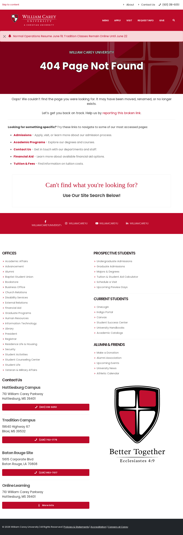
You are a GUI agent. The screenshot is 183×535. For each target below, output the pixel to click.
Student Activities (16, 354)
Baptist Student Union (19, 277)
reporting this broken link (122, 113)
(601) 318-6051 (46, 407)
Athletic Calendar (108, 373)
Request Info (146, 20)
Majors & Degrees (108, 271)
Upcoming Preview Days (112, 287)
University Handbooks (110, 327)
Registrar (11, 339)
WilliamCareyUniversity (46, 223)
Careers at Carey (118, 527)
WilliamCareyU (106, 223)
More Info (46, 505)
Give (161, 20)
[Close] (4, 36)
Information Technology (21, 323)
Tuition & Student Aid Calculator (117, 277)
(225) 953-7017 (45, 472)
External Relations (16, 302)
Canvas (102, 317)
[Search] (173, 20)
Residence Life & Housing (21, 344)
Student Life (12, 365)
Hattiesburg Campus (21, 387)
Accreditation (98, 527)
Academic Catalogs (110, 333)
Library (9, 328)
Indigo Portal (105, 312)
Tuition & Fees (24, 164)
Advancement (14, 266)
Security (10, 349)
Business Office (15, 287)
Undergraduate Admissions (114, 261)
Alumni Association (109, 358)
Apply (117, 20)
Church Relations (16, 292)
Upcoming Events (108, 363)
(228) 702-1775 (45, 439)
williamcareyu (76, 223)
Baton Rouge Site (17, 453)
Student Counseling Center (22, 359)
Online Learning (16, 485)
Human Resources (17, 318)
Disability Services (16, 297)
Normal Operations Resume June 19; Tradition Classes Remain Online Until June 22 (67, 36)
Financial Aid (13, 308)
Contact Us (146, 4)
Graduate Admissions (111, 266)
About (128, 4)
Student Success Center (112, 322)
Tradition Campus (18, 420)
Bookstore (11, 282)
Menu (105, 20)
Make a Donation (108, 352)
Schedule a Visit (107, 282)
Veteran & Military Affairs (21, 370)
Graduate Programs (18, 313)
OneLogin (103, 307)
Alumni (9, 271)
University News (107, 368)
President (11, 334)
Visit (129, 20)
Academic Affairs (16, 261)
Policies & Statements (76, 527)
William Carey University (91, 52)
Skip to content (10, 4)
